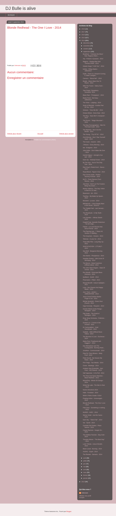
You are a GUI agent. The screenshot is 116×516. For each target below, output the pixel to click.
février (85, 475)
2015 (83, 37)
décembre (86, 43)
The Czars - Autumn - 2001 (91, 142)
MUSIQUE (11, 15)
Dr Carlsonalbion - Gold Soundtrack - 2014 (90, 328)
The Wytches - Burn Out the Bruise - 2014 (92, 130)
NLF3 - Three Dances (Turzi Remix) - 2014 (92, 180)
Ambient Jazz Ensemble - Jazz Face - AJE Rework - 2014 (93, 369)
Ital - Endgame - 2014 (90, 147)
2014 (83, 40)
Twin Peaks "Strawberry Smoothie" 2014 (90, 91)
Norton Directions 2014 (90, 390)
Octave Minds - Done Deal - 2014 (94, 113)
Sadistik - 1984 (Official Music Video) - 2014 (92, 333)
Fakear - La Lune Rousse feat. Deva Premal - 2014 (93, 227)
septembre (87, 51)
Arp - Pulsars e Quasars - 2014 (93, 59)
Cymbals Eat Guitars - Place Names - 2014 (92, 426)
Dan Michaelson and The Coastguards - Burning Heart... (93, 347)
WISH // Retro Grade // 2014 (92, 395)
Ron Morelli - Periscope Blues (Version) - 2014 (92, 273)
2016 (83, 35)
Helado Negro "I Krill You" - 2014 (93, 66)
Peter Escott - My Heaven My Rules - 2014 (92, 359)
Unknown (84, 493)
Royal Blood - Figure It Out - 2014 (94, 172)
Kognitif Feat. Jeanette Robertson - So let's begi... (94, 223)
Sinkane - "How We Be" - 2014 (93, 110)
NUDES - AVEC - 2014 (90, 412)
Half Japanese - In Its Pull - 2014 (93, 373)
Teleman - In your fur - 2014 (92, 239)
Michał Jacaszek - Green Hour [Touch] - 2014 (93, 302)
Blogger (68, 511)
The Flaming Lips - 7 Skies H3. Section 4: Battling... (93, 232)
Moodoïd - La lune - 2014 (91, 201)
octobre (86, 49)
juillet (85, 461)
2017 (83, 32)
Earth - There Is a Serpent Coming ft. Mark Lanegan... (94, 74)
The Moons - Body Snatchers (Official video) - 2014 (92, 264)
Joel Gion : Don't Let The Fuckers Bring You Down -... (94, 185)
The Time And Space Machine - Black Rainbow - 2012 (93, 377)
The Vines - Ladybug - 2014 (92, 102)
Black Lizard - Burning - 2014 (92, 449)
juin (84, 464)
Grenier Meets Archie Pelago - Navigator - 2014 (93, 310)
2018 (83, 29)
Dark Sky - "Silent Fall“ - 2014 (92, 420)
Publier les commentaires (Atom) (45, 140)
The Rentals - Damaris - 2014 (92, 454)
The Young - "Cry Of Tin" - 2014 (93, 134)
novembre (86, 46)
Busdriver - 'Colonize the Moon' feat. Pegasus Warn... (93, 55)
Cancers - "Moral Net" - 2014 (92, 78)
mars (85, 472)
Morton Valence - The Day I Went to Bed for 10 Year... (93, 189)
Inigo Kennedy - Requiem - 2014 (93, 306)
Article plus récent (14, 134)
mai (84, 466)
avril (84, 469)
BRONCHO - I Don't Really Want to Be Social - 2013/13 (93, 204)
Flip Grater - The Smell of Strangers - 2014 (91, 314)
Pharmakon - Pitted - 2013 (91, 280)
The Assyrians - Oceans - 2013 (93, 236)
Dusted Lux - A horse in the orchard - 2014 (91, 323)
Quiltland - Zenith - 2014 (91, 277)
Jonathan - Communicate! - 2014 (93, 350)
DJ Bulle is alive (20, 8)
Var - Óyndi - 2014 (89, 423)
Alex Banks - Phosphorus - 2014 (93, 256)
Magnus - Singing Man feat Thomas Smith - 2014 (91, 62)
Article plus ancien (66, 134)
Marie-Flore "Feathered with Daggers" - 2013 (92, 342)
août (85, 458)
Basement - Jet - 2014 (90, 193)
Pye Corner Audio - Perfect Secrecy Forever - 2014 (91, 175)
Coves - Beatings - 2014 (91, 365)
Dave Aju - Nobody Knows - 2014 (94, 160)
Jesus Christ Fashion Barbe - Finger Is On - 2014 (92, 297)
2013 (83, 482)
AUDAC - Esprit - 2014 (90, 451)
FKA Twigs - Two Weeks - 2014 (93, 362)
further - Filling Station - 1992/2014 (90, 70)
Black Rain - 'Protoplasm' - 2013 (93, 95)
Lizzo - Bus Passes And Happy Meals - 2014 (93, 288)
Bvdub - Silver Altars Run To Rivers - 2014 (92, 82)
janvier (85, 478)
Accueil (40, 134)
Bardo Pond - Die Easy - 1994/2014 (91, 99)
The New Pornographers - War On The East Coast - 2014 (94, 126)
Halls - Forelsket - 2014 (90, 392)
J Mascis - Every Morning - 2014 (93, 145)
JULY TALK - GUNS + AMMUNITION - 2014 (91, 293)
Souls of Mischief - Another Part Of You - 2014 (93, 106)
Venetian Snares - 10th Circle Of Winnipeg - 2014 (93, 259)
